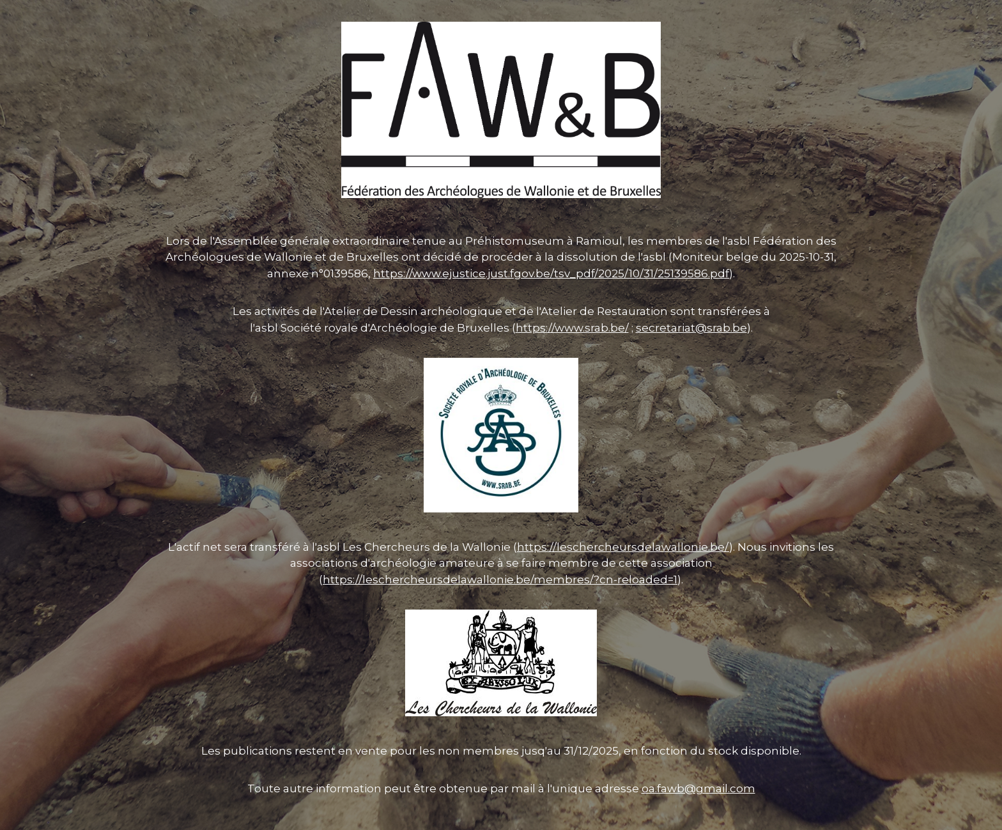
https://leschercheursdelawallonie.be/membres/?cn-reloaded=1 (500, 579)
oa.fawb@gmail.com (698, 788)
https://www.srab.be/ (572, 327)
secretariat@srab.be (691, 327)
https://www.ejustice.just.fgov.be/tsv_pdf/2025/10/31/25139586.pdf (551, 273)
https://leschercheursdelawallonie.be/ (623, 547)
